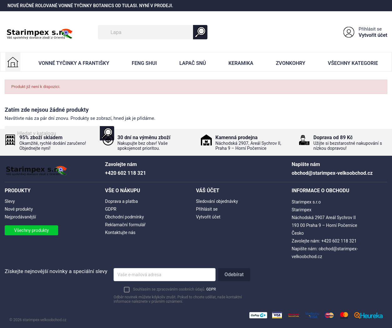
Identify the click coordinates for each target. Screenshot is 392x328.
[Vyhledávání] (152, 32)
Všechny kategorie (353, 63)
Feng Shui (144, 63)
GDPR (110, 209)
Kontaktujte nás (120, 232)
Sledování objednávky (217, 201)
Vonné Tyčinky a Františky (73, 63)
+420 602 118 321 (339, 240)
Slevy (10, 201)
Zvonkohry (290, 63)
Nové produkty (19, 209)
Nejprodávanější (20, 216)
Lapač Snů (192, 63)
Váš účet (208, 190)
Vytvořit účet (373, 35)
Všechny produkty (31, 230)
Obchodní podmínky (124, 216)
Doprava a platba (121, 201)
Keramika (240, 63)
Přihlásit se (370, 29)
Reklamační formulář (125, 224)
